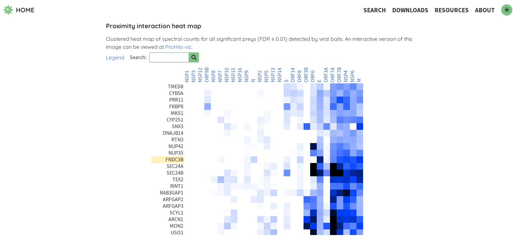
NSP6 (352, 76)
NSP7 (220, 76)
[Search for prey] (194, 57)
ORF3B (306, 74)
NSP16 (240, 75)
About (485, 10)
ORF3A (326, 74)
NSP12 (200, 75)
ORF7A (332, 74)
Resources (452, 10)
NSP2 (260, 76)
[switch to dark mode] (506, 10)
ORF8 (299, 76)
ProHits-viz (178, 46)
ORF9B (207, 74)
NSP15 (233, 75)
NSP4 (346, 76)
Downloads (410, 10)
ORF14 (293, 75)
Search (374, 10)
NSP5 (266, 76)
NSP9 (246, 76)
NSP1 (187, 76)
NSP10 (226, 75)
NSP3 (193, 76)
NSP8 (213, 76)
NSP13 (273, 75)
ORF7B (339, 74)
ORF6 (312, 76)
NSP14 (279, 75)
